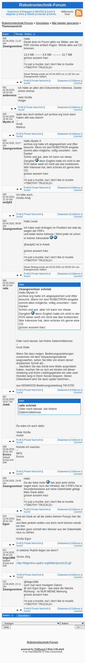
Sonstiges (42, 23)
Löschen (78, 83)
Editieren (76, 80)
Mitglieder (11, 14)
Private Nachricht (40, 80)
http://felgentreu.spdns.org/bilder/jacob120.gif (44, 563)
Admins (52, 14)
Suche (50, 11)
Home (21, 14)
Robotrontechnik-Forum (17, 23)
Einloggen (27, 11)
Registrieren (13, 11)
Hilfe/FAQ (39, 11)
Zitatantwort (63, 80)
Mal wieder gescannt (65, 23)
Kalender (41, 14)
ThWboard (39, 649)
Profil (26, 80)
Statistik (31, 14)
